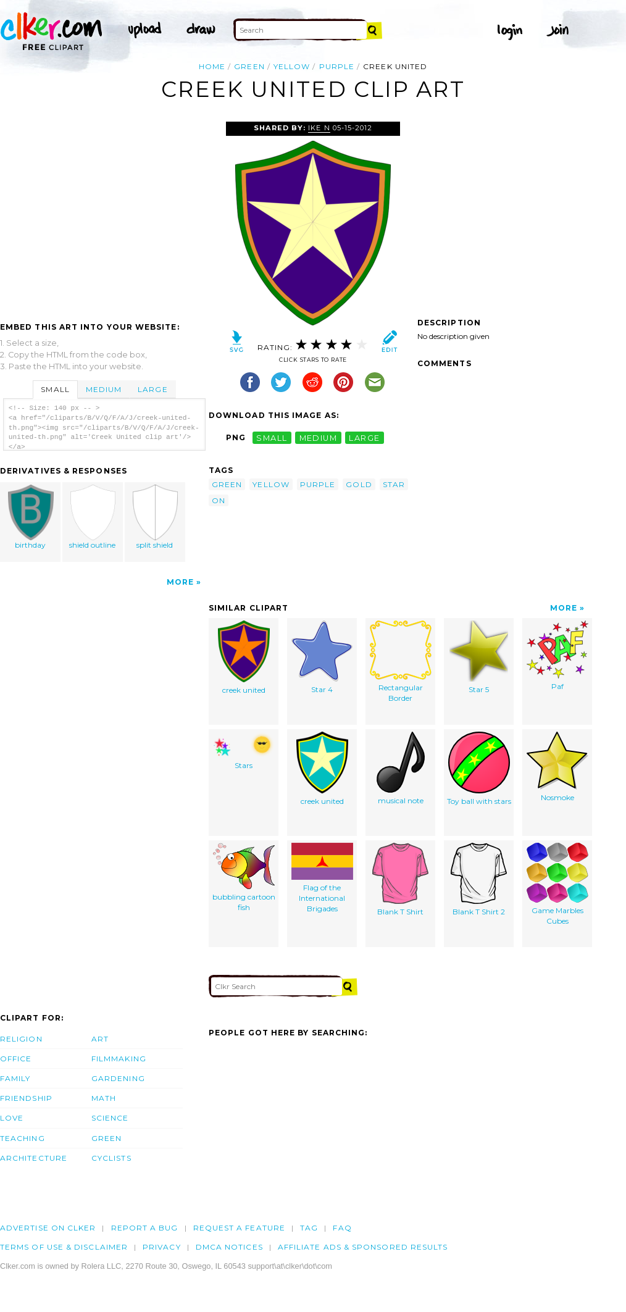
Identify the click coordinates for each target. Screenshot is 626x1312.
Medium (104, 389)
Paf (557, 655)
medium (318, 437)
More (180, 582)
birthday (31, 517)
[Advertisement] (103, 214)
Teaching (22, 1138)
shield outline (93, 517)
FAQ (342, 1227)
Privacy (162, 1246)
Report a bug (144, 1227)
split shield (155, 517)
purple (336, 66)
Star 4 (322, 657)
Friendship (26, 1098)
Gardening (118, 1078)
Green (106, 1138)
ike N (319, 127)
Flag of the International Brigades (322, 878)
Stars (244, 751)
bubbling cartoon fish (243, 877)
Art (100, 1038)
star (394, 484)
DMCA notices (229, 1246)
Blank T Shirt (400, 879)
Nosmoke (557, 767)
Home (212, 66)
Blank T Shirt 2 (479, 879)
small (271, 437)
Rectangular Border (401, 661)
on (218, 500)
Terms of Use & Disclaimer (64, 1246)
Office (15, 1058)
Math (103, 1098)
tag (309, 1227)
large (364, 437)
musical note (401, 768)
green (249, 66)
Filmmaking (118, 1058)
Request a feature (239, 1227)
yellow (291, 66)
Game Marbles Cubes (557, 884)
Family (15, 1078)
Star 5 (478, 657)
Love (11, 1117)
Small (55, 389)
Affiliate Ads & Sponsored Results (363, 1246)
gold (359, 484)
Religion (21, 1038)
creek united (244, 657)
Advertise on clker (48, 1227)
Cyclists (111, 1158)
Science (110, 1117)
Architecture (33, 1158)
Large (152, 389)
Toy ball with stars (479, 769)
